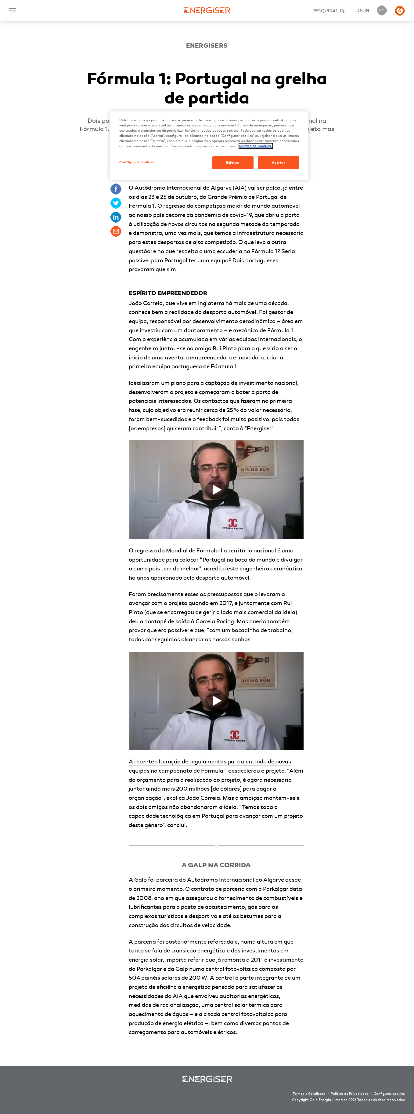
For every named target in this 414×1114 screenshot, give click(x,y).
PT (381, 10)
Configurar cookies (389, 1094)
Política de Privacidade (350, 1094)
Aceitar (279, 162)
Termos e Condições (309, 1094)
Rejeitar (233, 162)
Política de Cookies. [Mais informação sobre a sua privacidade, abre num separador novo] (255, 146)
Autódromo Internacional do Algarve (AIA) (191, 187)
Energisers (207, 45)
